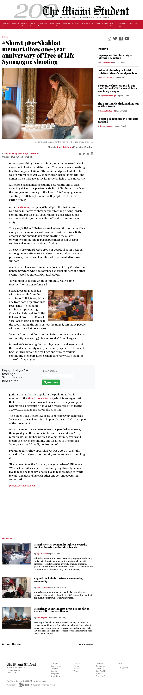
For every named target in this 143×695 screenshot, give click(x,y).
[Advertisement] (46, 510)
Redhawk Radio (102, 23)
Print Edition (68, 23)
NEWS (5, 37)
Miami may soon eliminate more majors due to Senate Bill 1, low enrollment (62, 610)
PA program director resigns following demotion (114, 56)
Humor (76, 666)
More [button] (58, 23)
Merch (51, 23)
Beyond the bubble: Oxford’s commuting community (58, 580)
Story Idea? (133, 23)
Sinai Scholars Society (41, 398)
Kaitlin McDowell (107, 111)
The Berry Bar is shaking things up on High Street (118, 105)
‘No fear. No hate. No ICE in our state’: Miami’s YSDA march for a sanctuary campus (117, 88)
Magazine (79, 23)
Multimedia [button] (42, 23)
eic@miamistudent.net (16, 667)
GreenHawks (56, 676)
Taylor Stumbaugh (108, 96)
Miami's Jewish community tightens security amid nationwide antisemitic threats (60, 546)
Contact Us (100, 666)
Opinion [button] (24, 23)
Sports (54, 671)
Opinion (54, 669)
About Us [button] (113, 23)
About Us (100, 663)
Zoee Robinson (107, 126)
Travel (76, 671)
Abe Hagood (42, 618)
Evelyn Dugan (43, 587)
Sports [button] (32, 23)
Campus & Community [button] (10, 23)
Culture (77, 663)
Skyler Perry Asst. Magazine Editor (22, 153)
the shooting (23, 207)
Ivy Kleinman (42, 554)
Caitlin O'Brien (106, 63)
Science (77, 669)
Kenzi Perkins (106, 78)
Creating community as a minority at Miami (117, 120)
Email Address (49, 370)
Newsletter (89, 23)
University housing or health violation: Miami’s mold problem (117, 72)
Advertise (123, 23)
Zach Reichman (65, 147)
